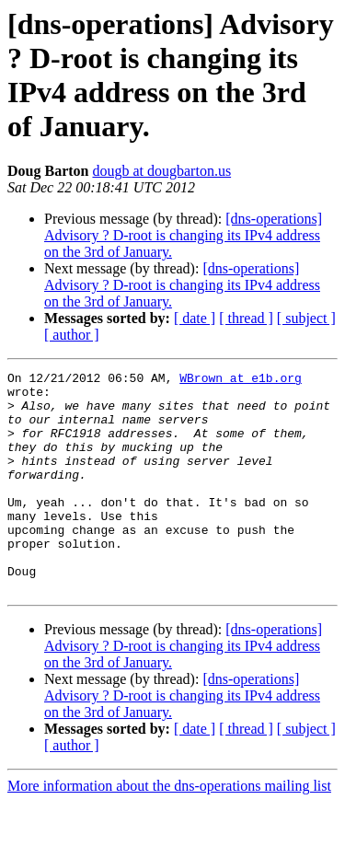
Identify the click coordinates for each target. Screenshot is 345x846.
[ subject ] (306, 318)
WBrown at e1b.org (240, 380)
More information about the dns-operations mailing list (169, 830)
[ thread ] (246, 318)
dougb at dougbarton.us (161, 171)
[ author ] (71, 334)
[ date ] (194, 318)
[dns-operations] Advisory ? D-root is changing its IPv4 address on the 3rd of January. (183, 235)
